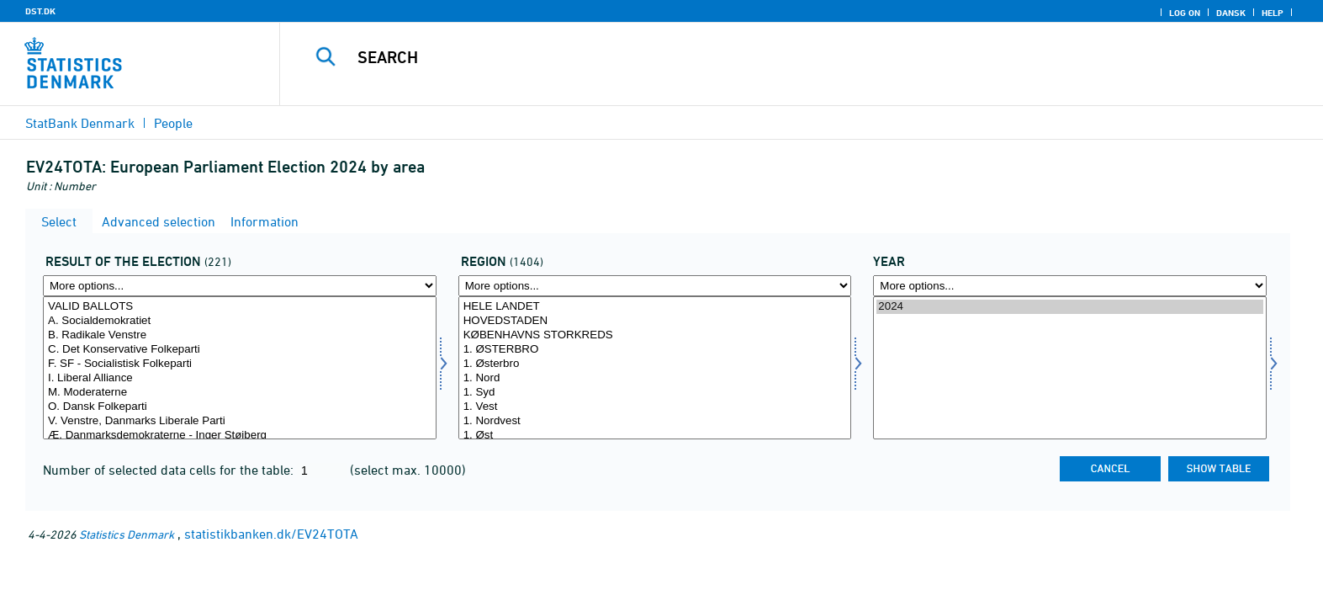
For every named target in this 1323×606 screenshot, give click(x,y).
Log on (1184, 13)
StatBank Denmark (80, 122)
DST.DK (40, 11)
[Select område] (655, 367)
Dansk (1231, 13)
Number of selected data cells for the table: (170, 469)
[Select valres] (240, 367)
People (173, 122)
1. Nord (655, 378)
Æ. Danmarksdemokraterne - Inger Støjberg (239, 435)
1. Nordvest (655, 421)
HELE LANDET (655, 307)
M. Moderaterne (239, 392)
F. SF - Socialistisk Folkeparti (239, 364)
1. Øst (655, 435)
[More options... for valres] (240, 285)
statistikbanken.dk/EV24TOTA (271, 533)
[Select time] (1070, 367)
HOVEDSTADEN (655, 321)
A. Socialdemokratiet (239, 321)
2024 (1069, 307)
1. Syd (655, 392)
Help (1272, 13)
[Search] (762, 57)
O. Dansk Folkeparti (239, 407)
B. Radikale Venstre (239, 335)
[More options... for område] (655, 285)
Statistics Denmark (126, 534)
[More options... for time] (1070, 285)
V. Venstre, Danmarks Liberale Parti (239, 421)
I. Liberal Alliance (239, 378)
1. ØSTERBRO (655, 350)
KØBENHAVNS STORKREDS (655, 335)
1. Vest (655, 407)
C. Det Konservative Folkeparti (239, 350)
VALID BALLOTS (239, 307)
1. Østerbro (655, 364)
